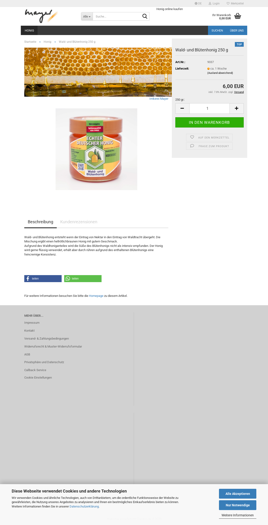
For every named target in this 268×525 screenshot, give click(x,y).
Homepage (96, 296)
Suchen (217, 30)
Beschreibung (40, 221)
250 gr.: (180, 99)
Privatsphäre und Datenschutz (44, 362)
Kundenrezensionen (78, 221)
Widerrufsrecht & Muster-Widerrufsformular (53, 346)
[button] (198, 3)
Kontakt (29, 330)
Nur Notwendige (238, 505)
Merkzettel (235, 3)
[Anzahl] (209, 108)
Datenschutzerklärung (84, 506)
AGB (27, 354)
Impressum (31, 322)
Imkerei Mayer (158, 98)
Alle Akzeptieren (238, 494)
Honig (29, 30)
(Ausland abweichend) (220, 72)
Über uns (237, 30)
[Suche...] (87, 16)
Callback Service (35, 370)
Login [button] (214, 3)
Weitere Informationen (238, 515)
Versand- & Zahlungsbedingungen (46, 338)
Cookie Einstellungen (38, 377)
